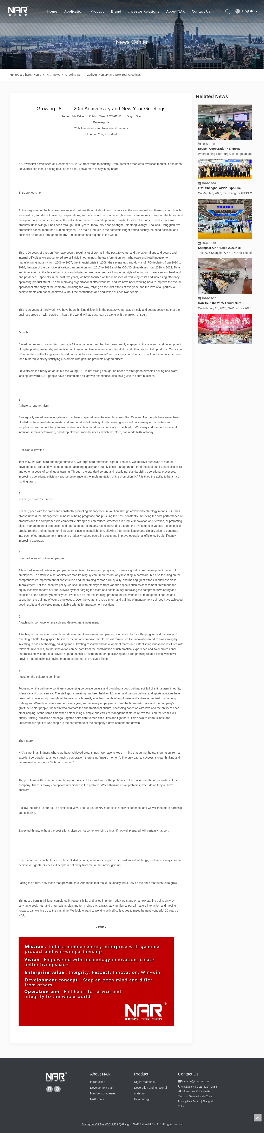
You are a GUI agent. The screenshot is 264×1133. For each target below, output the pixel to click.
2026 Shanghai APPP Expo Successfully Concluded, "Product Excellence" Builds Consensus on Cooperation (221, 186)
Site (138, 116)
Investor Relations (143, 11)
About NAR (175, 11)
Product (97, 11)
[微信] (57, 1089)
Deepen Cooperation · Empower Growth (221, 147)
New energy (142, 1099)
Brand (116, 11)
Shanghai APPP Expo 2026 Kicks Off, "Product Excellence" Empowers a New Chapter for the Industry (221, 246)
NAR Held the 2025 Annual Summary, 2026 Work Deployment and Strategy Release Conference (221, 301)
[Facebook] (49, 1089)
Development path (102, 1087)
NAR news (97, 1099)
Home (52, 11)
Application (74, 11)
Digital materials (144, 1082)
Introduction (97, 1082)
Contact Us (201, 11)
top (258, 1117)
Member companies (103, 1093)
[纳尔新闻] (132, 34)
